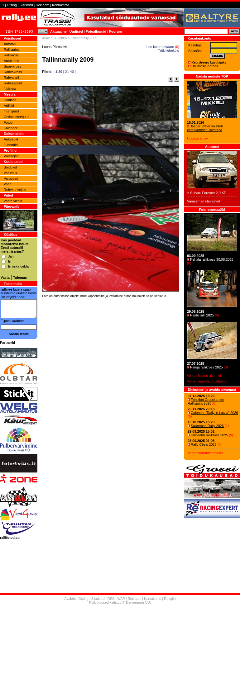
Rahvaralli (11, 77)
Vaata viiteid (13, 201)
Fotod (8, 122)
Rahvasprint (13, 83)
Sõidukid (10, 167)
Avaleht (48, 38)
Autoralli (10, 44)
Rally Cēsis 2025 (204, 444)
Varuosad (11, 178)
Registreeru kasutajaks (208, 62)
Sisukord (26, 5)
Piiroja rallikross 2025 (206, 367)
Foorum (115, 31)
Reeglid (169, 598)
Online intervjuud (17, 117)
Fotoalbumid (96, 31)
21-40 (69, 72)
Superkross (12, 66)
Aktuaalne (58, 31)
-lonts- (62, 38)
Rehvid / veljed (15, 190)
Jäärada (10, 89)
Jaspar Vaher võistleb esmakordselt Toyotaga (205, 128)
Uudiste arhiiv (197, 138)
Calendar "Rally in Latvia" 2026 (214, 413)
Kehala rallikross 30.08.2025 (211, 259)
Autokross (11, 61)
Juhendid (11, 145)
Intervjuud (11, 111)
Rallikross (11, 55)
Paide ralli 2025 (202, 315)
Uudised (76, 31)
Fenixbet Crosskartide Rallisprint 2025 (206, 401)
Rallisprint (11, 49)
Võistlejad (11, 156)
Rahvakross (13, 72)
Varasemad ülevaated (203, 201)
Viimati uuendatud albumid (207, 381)
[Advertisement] (110, 386)
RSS (111, 598)
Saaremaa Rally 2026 (207, 426)
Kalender (10, 128)
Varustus (10, 173)
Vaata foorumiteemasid (205, 453)
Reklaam (42, 5)
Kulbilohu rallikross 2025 (209, 435)
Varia (8, 184)
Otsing (12, 5)
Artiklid (9, 105)
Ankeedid (11, 139)
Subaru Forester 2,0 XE (208, 193)
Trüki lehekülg (168, 50)
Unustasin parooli (204, 66)
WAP (121, 598)
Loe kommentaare (160, 47)
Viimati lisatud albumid (204, 375)
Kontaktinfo (60, 5)
